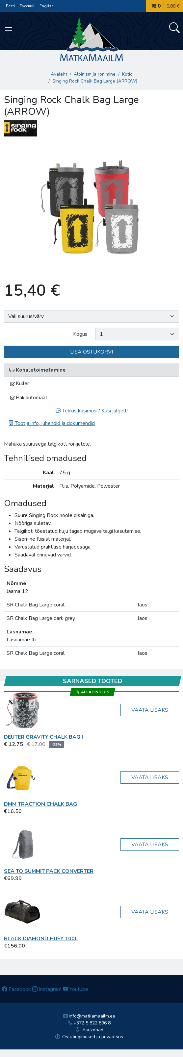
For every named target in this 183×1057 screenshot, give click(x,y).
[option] (91, 207)
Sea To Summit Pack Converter (48, 871)
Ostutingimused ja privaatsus (89, 1037)
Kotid (127, 74)
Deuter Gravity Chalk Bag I (43, 737)
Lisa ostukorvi (91, 352)
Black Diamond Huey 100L (41, 938)
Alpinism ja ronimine (95, 74)
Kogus (80, 334)
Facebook (16, 989)
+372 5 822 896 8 (89, 1023)
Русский (27, 6)
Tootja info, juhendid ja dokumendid (51, 423)
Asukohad (89, 1030)
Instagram (47, 989)
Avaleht (59, 74)
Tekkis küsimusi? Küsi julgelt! (92, 410)
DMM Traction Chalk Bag (40, 804)
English (46, 6)
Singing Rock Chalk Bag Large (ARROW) (94, 81)
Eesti (10, 6)
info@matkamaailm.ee (89, 1016)
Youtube (75, 989)
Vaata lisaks (149, 710)
